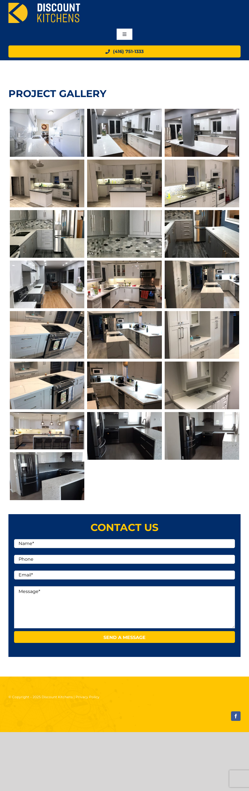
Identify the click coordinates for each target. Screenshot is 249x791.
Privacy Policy (87, 697)
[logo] (44, 5)
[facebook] (236, 716)
